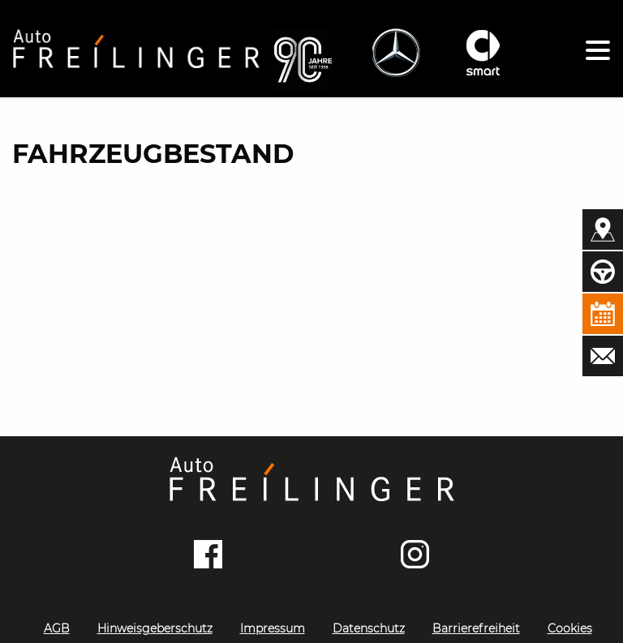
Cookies (570, 628)
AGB (57, 628)
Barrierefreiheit (476, 628)
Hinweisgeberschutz (155, 628)
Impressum (272, 628)
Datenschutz (369, 628)
